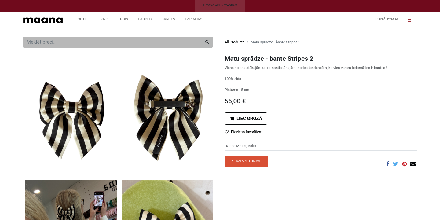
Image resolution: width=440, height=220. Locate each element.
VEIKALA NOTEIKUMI (246, 161)
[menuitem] (84, 20)
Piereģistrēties (387, 19)
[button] (246, 118)
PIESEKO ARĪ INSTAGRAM (220, 5)
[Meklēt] (207, 42)
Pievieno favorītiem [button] (243, 132)
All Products (234, 42)
